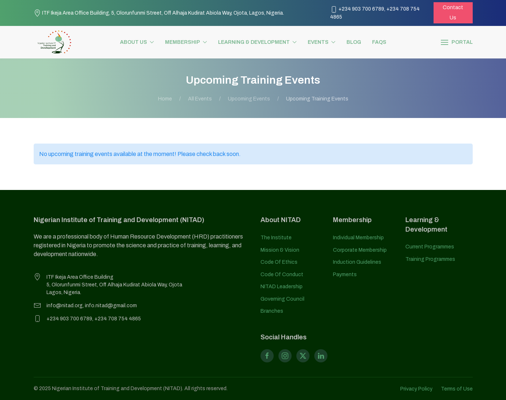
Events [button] (322, 42)
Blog (353, 42)
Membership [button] (186, 42)
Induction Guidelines (357, 262)
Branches (272, 311)
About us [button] (137, 42)
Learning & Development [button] (257, 42)
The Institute (276, 237)
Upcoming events (249, 99)
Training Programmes (430, 259)
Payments (345, 274)
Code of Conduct (282, 274)
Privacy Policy (416, 389)
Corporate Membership (360, 250)
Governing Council (282, 299)
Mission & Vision (280, 250)
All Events (200, 99)
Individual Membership (358, 237)
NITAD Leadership (282, 286)
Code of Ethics (279, 262)
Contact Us (453, 12)
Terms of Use (457, 389)
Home (165, 99)
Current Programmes (429, 246)
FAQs (379, 42)
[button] (457, 42)
